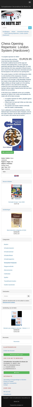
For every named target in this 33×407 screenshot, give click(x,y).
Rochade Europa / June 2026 (16, 202)
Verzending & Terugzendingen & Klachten (15, 379)
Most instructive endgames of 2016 (16, 230)
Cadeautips (7, 273)
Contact (6, 385)
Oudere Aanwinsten (9, 284)
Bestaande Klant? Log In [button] (16, 354)
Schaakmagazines (9, 259)
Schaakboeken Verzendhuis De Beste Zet (16, 7)
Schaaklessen (7, 394)
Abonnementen (8, 270)
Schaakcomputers (9, 248)
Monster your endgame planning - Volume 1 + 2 (16, 328)
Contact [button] (16, 372)
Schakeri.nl (20, 405)
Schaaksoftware (8, 255)
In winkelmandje (7, 152)
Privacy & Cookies (9, 381)
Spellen (6, 277)
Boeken (6, 244)
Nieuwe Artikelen (7, 181)
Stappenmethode (8, 266)
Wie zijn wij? (7, 391)
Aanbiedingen (6, 209)
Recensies (16, 341)
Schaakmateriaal (8, 251)
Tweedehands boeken (10, 281)
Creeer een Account (9, 350)
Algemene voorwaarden (10, 383)
